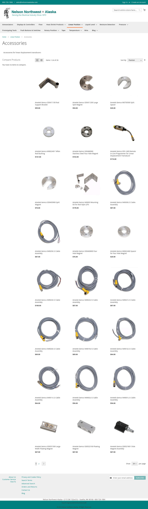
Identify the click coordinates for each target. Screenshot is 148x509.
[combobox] (127, 10)
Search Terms (27, 480)
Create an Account (138, 2)
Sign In (125, 2)
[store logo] (30, 13)
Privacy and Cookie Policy (31, 477)
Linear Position (15, 36)
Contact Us (26, 490)
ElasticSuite (82, 502)
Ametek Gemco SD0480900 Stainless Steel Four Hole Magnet (85, 152)
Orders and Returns (29, 486)
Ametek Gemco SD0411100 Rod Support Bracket (47, 103)
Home (4, 36)
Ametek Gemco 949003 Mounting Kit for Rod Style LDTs (85, 203)
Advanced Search (28, 483)
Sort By (123, 60)
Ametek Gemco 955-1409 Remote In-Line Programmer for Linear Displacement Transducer (123, 153)
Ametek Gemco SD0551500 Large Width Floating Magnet (47, 447)
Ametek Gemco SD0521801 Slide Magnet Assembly (122, 447)
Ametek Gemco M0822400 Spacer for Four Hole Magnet (123, 252)
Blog (23, 493)
